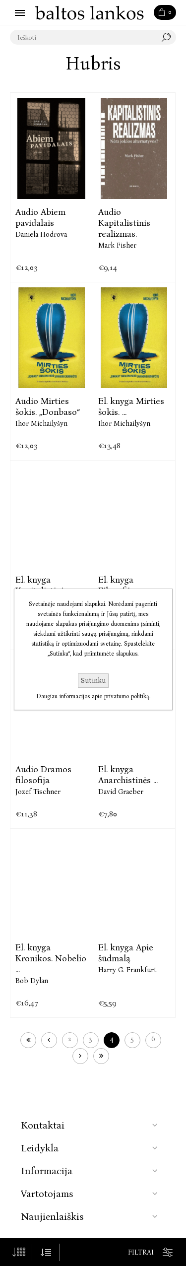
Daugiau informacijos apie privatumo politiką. (93, 696)
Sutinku (93, 680)
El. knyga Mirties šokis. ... (131, 406)
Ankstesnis (49, 1040)
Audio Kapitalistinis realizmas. (124, 222)
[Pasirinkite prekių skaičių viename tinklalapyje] (18, 1252)
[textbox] (83, 37)
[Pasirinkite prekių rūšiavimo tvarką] (46, 1252)
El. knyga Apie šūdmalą (125, 953)
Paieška (168, 37)
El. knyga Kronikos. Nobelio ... (50, 958)
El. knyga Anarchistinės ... (128, 775)
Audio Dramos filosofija (43, 775)
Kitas (80, 1056)
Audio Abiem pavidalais (40, 217)
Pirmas (28, 1040)
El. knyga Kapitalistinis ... (44, 585)
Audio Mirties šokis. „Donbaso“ (47, 406)
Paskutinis (101, 1056)
